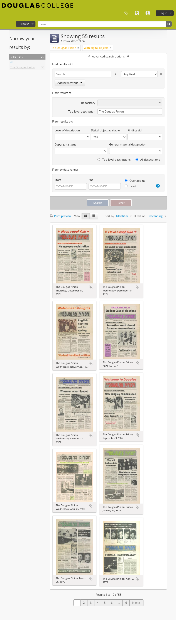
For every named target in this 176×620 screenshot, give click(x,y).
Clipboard (126, 13)
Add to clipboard (91, 287)
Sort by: (110, 216)
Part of (17, 57)
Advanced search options (108, 56)
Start (58, 180)
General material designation (127, 144)
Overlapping (135, 181)
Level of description (67, 130)
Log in (163, 13)
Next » (136, 603)
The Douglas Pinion (22, 68)
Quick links (147, 13)
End (91, 180)
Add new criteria (69, 83)
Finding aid (134, 130)
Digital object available (105, 130)
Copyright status (65, 144)
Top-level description (81, 111)
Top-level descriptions (114, 160)
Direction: (140, 216)
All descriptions (148, 160)
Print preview (60, 216)
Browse (24, 24)
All (11, 63)
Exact (130, 186)
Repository (88, 103)
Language (136, 13)
